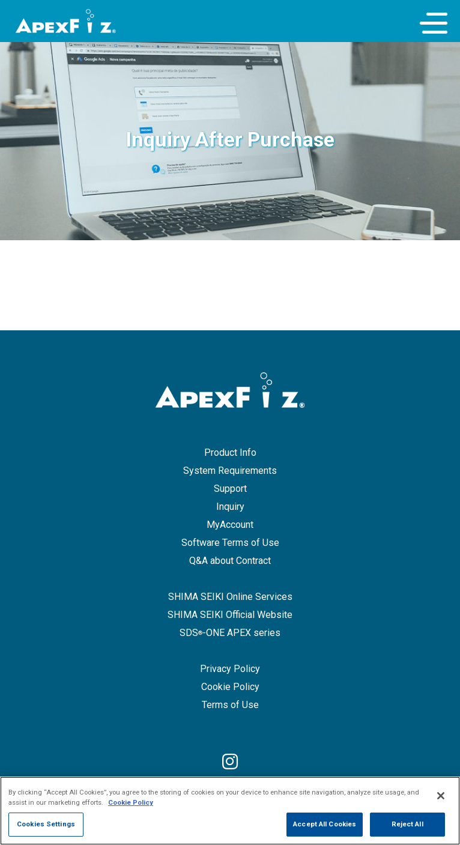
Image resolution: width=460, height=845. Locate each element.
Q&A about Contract (230, 560)
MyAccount (230, 524)
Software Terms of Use (230, 542)
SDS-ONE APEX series (230, 632)
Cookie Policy (230, 686)
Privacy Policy (230, 668)
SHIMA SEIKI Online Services (230, 596)
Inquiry (230, 506)
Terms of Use (230, 704)
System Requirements (230, 470)
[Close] (441, 805)
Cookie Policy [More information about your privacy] (130, 811)
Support (230, 488)
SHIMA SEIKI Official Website (230, 614)
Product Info (230, 452)
